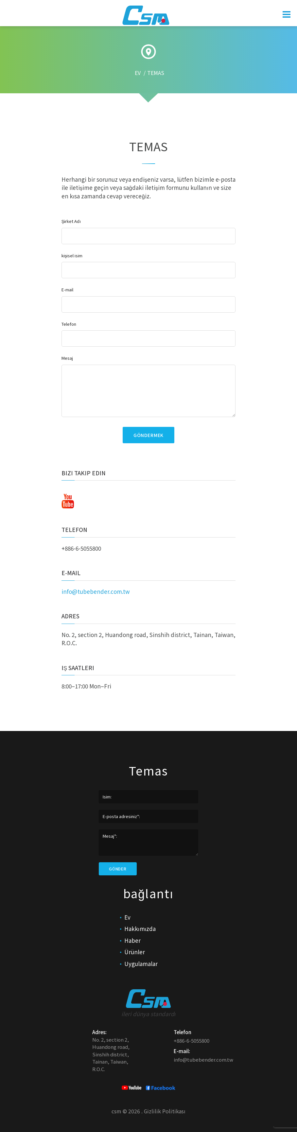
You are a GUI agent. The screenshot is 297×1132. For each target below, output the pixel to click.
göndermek (148, 435)
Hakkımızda (140, 928)
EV (138, 73)
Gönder (117, 868)
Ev (127, 917)
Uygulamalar (141, 963)
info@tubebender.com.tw (95, 591)
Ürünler (134, 952)
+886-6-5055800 (81, 548)
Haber (132, 940)
